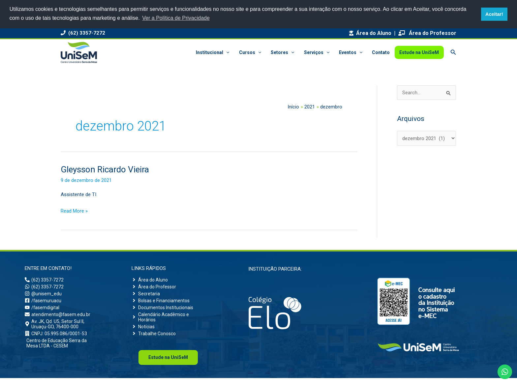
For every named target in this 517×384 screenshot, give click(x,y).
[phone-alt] (44, 280)
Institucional (214, 52)
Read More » (74, 210)
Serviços (317, 52)
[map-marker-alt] (62, 329)
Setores (284, 52)
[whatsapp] (44, 288)
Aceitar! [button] (494, 14)
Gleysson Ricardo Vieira (105, 169)
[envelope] (58, 318)
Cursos (252, 52)
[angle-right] (150, 280)
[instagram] (44, 295)
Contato (381, 52)
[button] (228, 52)
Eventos (351, 52)
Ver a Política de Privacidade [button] (176, 18)
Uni (168, 363)
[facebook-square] (43, 303)
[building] (56, 339)
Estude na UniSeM (419, 52)
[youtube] (42, 310)
